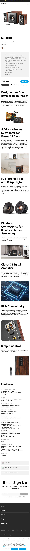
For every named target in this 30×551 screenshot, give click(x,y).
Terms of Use (14, 496)
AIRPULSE (11, 530)
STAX (17, 530)
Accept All (14, 548)
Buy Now (24, 81)
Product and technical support (10, 472)
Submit (24, 494)
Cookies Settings (7, 548)
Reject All (22, 548)
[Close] (28, 539)
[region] (15, 544)
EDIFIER (3, 530)
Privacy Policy (22, 496)
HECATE (23, 530)
